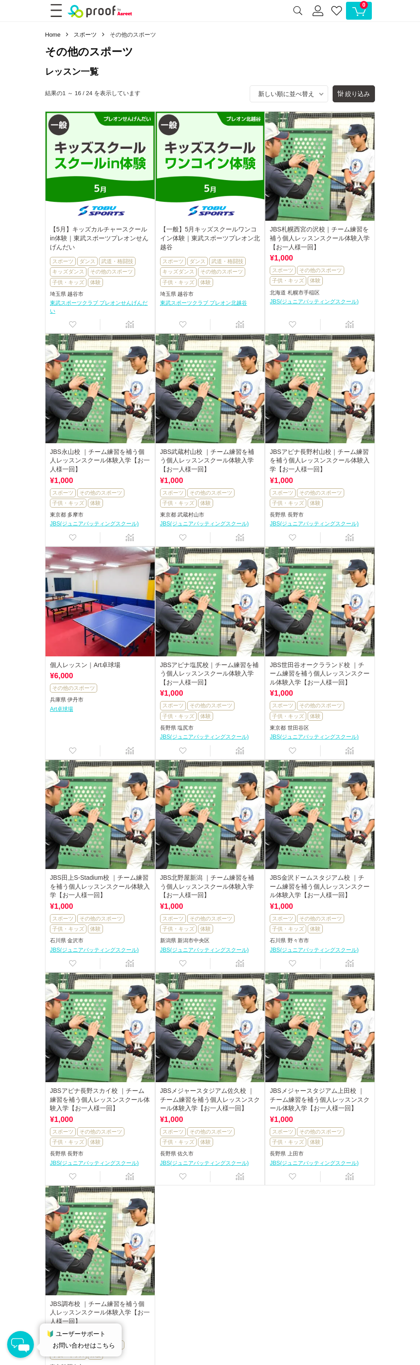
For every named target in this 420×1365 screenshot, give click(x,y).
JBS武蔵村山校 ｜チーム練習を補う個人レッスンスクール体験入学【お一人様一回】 (207, 460)
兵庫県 (58, 700)
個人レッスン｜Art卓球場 (85, 664)
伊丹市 (75, 700)
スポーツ (85, 34)
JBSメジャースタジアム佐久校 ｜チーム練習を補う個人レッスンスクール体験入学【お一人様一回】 (210, 1099)
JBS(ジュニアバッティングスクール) (314, 301)
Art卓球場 (61, 709)
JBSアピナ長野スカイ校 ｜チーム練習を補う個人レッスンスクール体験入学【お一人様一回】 (100, 1099)
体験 (95, 282)
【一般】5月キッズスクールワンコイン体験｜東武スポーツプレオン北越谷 (210, 238)
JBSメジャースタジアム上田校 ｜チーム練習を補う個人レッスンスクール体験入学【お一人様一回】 (320, 1099)
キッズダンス (68, 272)
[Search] (298, 10)
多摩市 (75, 515)
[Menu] (55, 10)
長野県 (278, 515)
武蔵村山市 (190, 515)
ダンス (87, 261)
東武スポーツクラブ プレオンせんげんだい (99, 307)
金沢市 (75, 940)
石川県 (58, 940)
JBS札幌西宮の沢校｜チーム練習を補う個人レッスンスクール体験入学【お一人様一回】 (320, 238)
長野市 (296, 515)
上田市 (296, 1154)
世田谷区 (298, 728)
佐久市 (185, 1154)
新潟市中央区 (193, 940)
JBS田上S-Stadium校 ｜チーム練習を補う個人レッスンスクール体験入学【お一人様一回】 (100, 886)
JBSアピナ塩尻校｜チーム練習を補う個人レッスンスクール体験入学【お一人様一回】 (209, 673)
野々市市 (298, 940)
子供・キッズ (68, 282)
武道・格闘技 (117, 261)
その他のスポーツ (111, 272)
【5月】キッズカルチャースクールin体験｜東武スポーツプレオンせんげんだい (99, 238)
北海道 (278, 293)
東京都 (58, 515)
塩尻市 (185, 728)
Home (53, 34)
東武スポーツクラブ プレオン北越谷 (203, 303)
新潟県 (168, 940)
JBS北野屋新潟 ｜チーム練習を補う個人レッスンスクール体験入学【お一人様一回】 (207, 886)
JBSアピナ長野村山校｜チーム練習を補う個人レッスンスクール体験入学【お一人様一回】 (320, 460)
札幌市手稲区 (304, 293)
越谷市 (75, 294)
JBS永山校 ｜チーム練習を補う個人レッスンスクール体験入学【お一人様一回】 (100, 460)
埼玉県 (58, 294)
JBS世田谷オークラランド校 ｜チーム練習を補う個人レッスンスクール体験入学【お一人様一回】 (320, 673)
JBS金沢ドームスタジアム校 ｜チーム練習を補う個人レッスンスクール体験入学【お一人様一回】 (320, 886)
